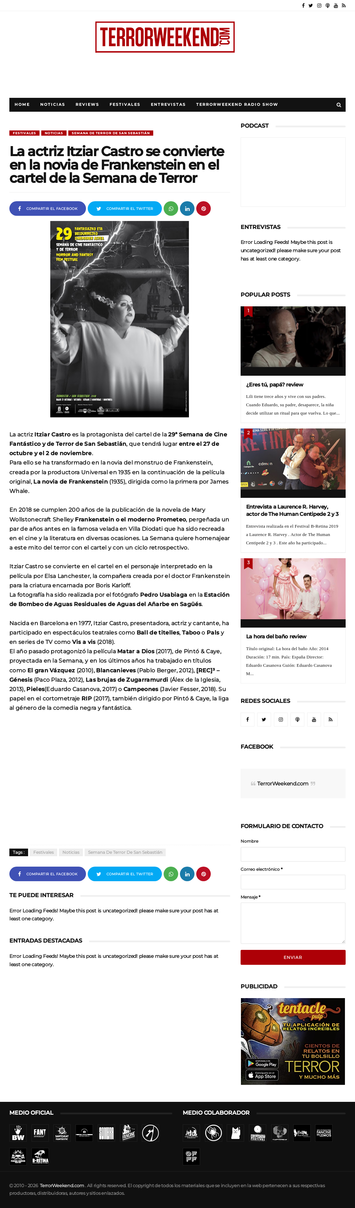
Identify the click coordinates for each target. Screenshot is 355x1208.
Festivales (125, 105)
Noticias (52, 105)
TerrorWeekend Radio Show (237, 105)
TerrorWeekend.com (282, 783)
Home (22, 105)
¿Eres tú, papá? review (274, 384)
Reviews (87, 105)
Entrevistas (168, 105)
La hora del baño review (276, 636)
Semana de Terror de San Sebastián (111, 133)
